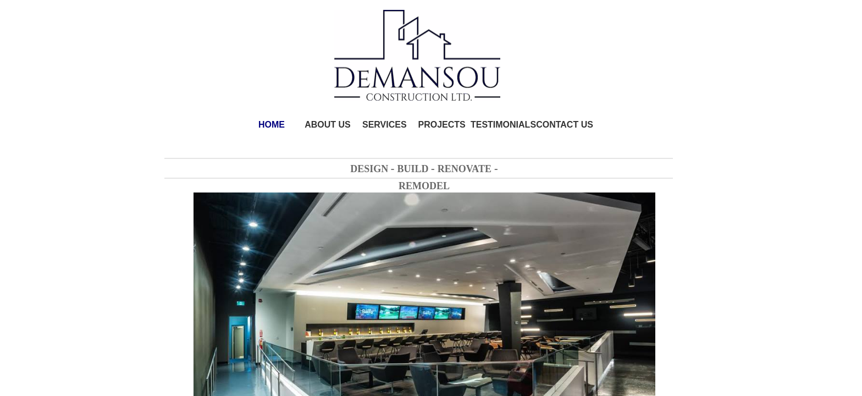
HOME (271, 124)
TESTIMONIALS (503, 124)
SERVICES (384, 124)
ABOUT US (328, 124)
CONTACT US (564, 124)
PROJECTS (442, 124)
